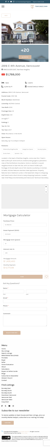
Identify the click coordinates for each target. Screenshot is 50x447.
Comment (6, 313)
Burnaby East (6, 388)
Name (5, 288)
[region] (25, 196)
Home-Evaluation (7, 364)
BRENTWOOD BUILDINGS (10, 355)
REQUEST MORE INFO (11, 332)
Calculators (5, 369)
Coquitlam (5, 402)
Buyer (3, 360)
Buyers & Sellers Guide (38, 1)
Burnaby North (7, 390)
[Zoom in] (46, 186)
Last (27, 294)
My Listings (5, 351)
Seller (3, 362)
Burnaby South (7, 393)
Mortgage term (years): (11, 240)
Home (4, 349)
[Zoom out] (46, 189)
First (4, 294)
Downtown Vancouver (9, 395)
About (4, 367)
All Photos (25, 57)
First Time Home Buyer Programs (23, 1)
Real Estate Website (23, 431)
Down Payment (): (11, 230)
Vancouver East (7, 397)
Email (5, 298)
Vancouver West (7, 399)
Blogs (4, 373)
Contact (4, 380)
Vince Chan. (24, 433)
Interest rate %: (9, 249)
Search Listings (7, 353)
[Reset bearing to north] (46, 192)
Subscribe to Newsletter (10, 376)
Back (6, 15)
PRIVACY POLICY (7, 378)
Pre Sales (5, 358)
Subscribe (8, 422)
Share (22, 276)
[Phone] (25, 309)
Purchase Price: (8, 221)
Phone (6, 306)
